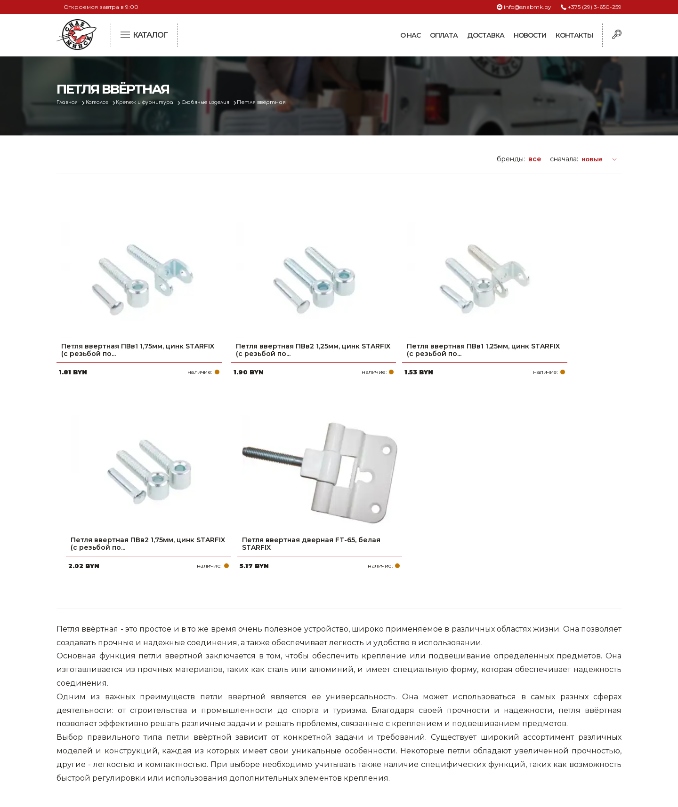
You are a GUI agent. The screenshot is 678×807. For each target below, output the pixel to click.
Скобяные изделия (221, 102)
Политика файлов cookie (96, 732)
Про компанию (294, 670)
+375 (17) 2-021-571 (494, 685)
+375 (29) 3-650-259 (595, 6)
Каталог (102, 102)
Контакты (574, 35)
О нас (410, 35)
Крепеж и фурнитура (154, 102)
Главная (68, 102)
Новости (530, 35)
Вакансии (284, 745)
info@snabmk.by (527, 6)
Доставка (485, 35)
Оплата (444, 35)
